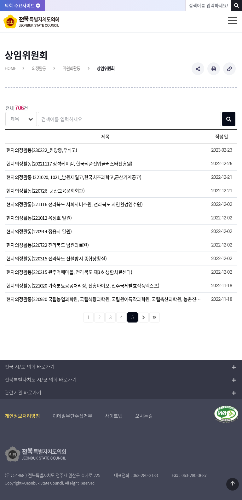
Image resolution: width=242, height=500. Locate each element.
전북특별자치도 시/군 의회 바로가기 (41, 379)
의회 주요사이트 (22, 5)
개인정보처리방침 (22, 415)
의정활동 (39, 68)
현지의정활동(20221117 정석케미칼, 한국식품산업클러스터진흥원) (69, 163)
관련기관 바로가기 (23, 392)
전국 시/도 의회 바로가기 (30, 366)
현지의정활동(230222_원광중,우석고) (41, 150)
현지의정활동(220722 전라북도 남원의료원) (47, 244)
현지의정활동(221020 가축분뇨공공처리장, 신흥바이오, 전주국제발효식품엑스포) (82, 285)
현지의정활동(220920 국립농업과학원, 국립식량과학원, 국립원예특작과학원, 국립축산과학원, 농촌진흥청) (105, 299)
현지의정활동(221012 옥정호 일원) (39, 217)
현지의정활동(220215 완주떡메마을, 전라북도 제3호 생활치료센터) (69, 272)
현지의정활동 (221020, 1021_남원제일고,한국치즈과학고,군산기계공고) (73, 177)
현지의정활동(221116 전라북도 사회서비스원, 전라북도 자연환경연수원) (74, 204)
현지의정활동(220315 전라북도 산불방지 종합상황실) (56, 258)
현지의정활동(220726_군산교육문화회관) (45, 190)
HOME (10, 68)
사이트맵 (114, 415)
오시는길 (144, 415)
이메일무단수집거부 (72, 415)
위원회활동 (71, 68)
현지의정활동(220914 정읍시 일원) (39, 231)
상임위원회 (105, 68)
